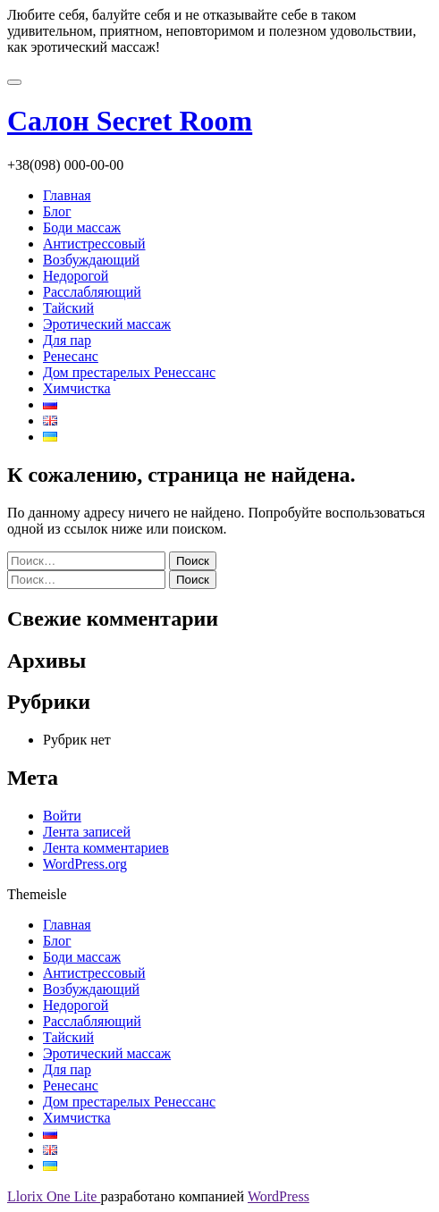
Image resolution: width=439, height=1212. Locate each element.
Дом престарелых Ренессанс (129, 372)
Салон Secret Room (129, 121)
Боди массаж (82, 227)
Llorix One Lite (53, 1196)
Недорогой (75, 275)
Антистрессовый (94, 243)
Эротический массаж (107, 324)
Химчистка (77, 388)
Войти (62, 815)
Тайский (68, 308)
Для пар (67, 340)
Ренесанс (70, 356)
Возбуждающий (91, 259)
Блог (57, 211)
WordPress (278, 1196)
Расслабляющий (92, 291)
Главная (67, 195)
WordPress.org (85, 863)
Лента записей (87, 831)
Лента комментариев (106, 847)
